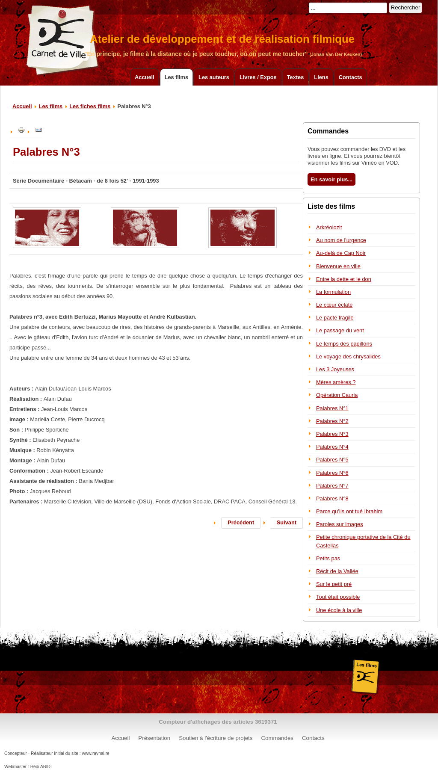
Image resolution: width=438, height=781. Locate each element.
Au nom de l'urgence (341, 240)
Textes (295, 77)
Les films (176, 77)
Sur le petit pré (334, 584)
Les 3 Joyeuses (335, 369)
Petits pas (328, 558)
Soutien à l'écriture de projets (215, 738)
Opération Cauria (337, 395)
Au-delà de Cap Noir (341, 253)
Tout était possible (338, 597)
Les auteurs (213, 77)
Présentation (154, 738)
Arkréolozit (329, 227)
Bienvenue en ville (338, 266)
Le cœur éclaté (334, 305)
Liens (321, 77)
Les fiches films (89, 106)
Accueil (144, 77)
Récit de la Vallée (337, 571)
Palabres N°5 (332, 459)
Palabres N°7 (332, 485)
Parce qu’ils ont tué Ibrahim (349, 511)
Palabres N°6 (332, 473)
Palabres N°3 (332, 434)
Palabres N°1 (332, 408)
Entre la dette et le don (343, 279)
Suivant (286, 522)
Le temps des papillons (344, 343)
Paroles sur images (339, 524)
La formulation (333, 292)
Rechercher (405, 7)
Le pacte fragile (335, 317)
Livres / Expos (258, 77)
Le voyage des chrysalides (348, 356)
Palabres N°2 (332, 421)
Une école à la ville (339, 610)
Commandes (277, 738)
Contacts (350, 77)
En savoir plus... (331, 179)
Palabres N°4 (332, 447)
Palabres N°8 (332, 498)
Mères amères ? (335, 382)
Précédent (241, 522)
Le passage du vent (340, 330)
